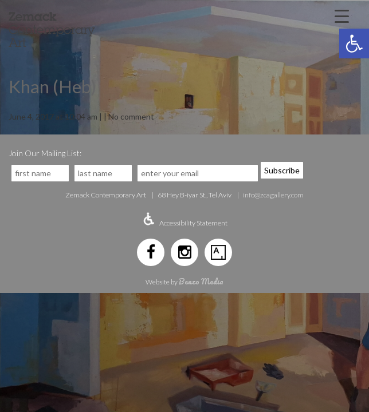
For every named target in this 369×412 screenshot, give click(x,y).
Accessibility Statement (193, 223)
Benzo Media (201, 281)
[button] (354, 43)
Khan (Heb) (52, 86)
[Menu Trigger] (342, 15)
